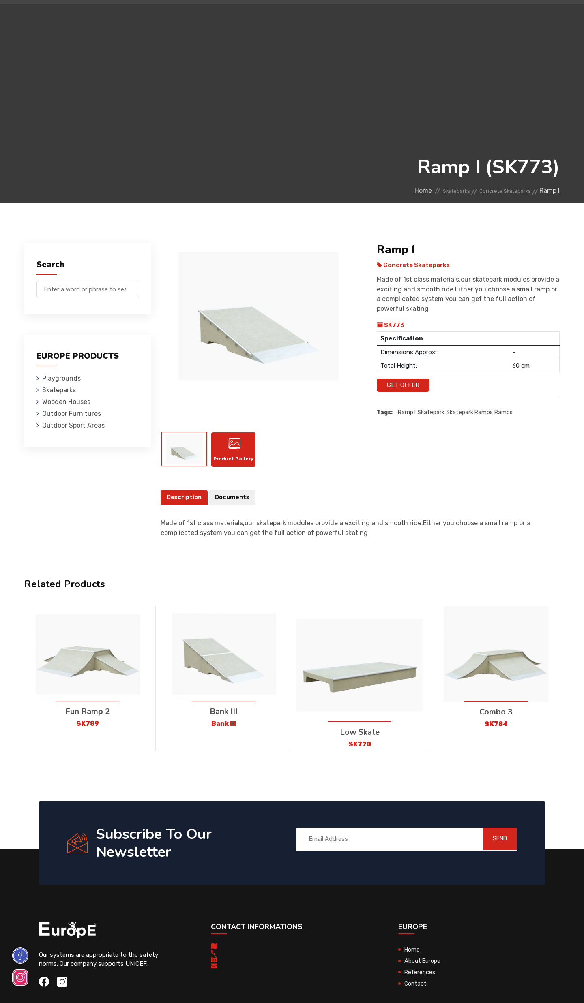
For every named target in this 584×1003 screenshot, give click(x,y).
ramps (503, 412)
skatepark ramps (469, 412)
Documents (234, 505)
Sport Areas (337, 18)
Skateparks (162, 18)
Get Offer (403, 385)
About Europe (423, 969)
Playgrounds (115, 18)
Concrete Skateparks (497, 191)
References (383, 18)
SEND (492, 847)
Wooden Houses (213, 18)
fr (534, 19)
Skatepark (430, 412)
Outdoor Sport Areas (73, 425)
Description (185, 505)
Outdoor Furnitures (277, 18)
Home (395, 191)
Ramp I (407, 412)
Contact (423, 18)
